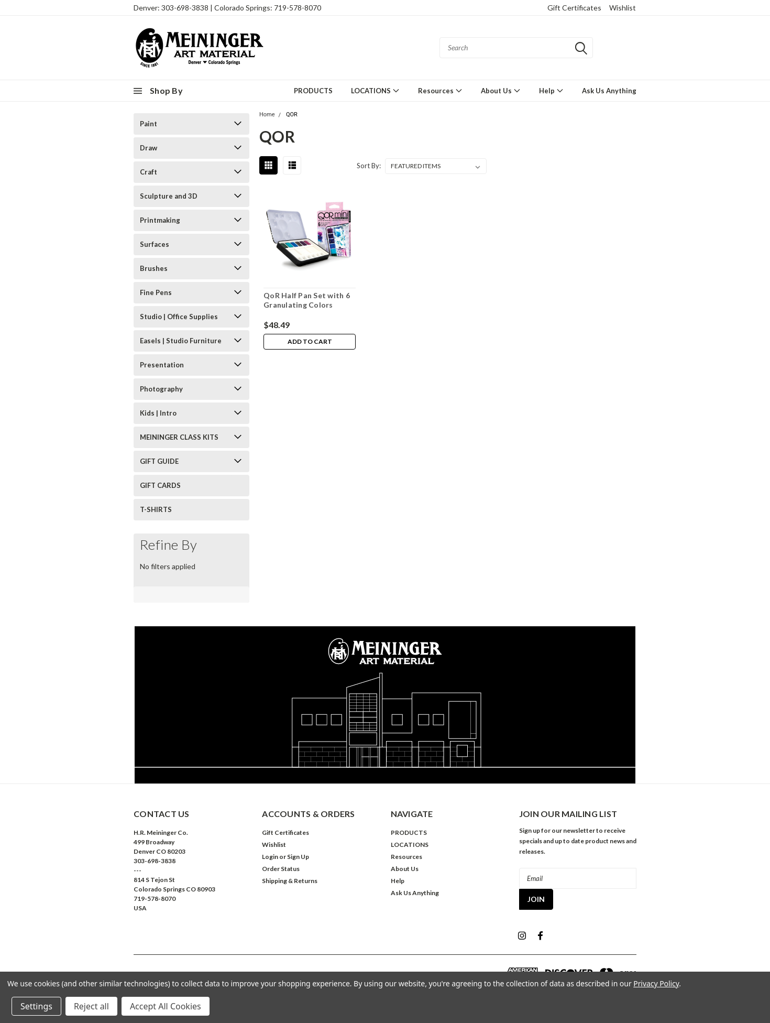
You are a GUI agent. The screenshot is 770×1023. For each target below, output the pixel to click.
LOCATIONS (375, 90)
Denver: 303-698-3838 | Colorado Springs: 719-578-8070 (227, 7)
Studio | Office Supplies (179, 316)
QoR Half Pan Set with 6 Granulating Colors (306, 300)
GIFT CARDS (160, 485)
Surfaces (154, 244)
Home (267, 114)
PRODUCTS (313, 90)
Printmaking (160, 220)
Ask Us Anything (609, 90)
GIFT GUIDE (159, 461)
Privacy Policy (656, 983)
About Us (501, 90)
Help (551, 90)
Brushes (154, 268)
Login (270, 857)
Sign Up (298, 857)
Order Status (281, 869)
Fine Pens (156, 292)
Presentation (162, 365)
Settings (36, 1006)
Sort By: (369, 165)
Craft (148, 172)
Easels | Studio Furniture (181, 340)
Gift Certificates (574, 7)
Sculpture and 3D (168, 196)
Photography (161, 389)
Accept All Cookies (165, 1006)
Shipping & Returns (289, 881)
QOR (292, 114)
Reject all (91, 1006)
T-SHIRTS (156, 509)
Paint (148, 123)
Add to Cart (310, 342)
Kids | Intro (158, 413)
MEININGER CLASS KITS (179, 437)
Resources (440, 90)
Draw (148, 148)
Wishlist (622, 7)
